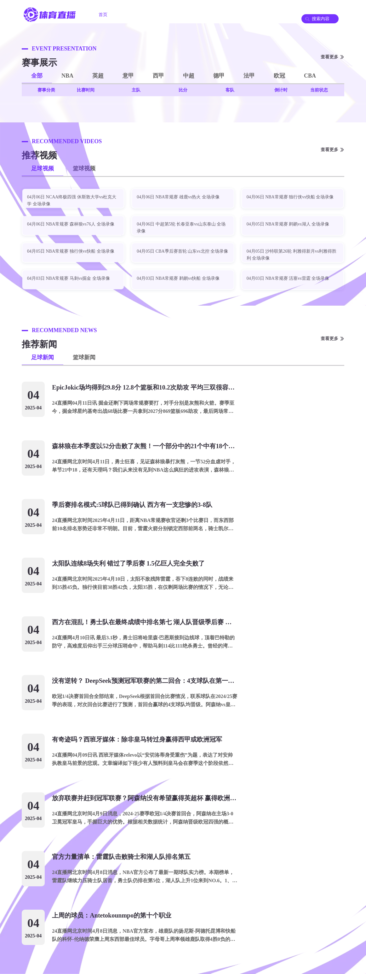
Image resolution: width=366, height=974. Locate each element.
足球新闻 (42, 357)
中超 (188, 76)
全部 (37, 76)
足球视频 (42, 168)
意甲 (128, 76)
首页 (103, 14)
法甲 (249, 76)
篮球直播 (169, 14)
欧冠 (279, 76)
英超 (98, 76)
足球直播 (134, 14)
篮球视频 (84, 168)
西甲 (158, 76)
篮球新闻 (84, 357)
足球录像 (204, 14)
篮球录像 (240, 14)
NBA (67, 76)
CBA (310, 76)
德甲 (219, 76)
